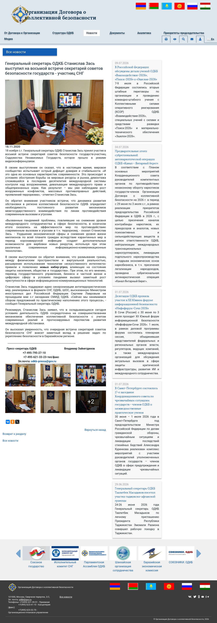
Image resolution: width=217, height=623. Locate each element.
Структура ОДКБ (63, 33)
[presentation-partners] (18, 553)
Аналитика (144, 33)
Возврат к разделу (14, 434)
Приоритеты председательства (184, 33)
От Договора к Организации (22, 33)
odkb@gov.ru (25, 599)
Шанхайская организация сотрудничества (123, 561)
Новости (91, 33)
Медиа (8, 38)
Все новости (16, 52)
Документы (117, 33)
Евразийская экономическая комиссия (152, 561)
